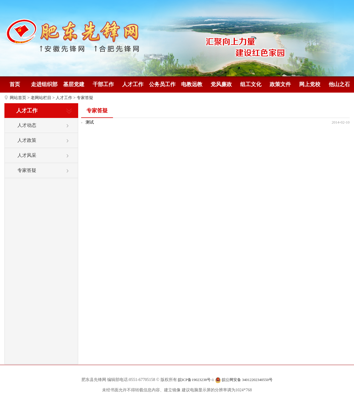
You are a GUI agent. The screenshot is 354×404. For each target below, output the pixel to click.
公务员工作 (162, 84)
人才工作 (132, 84)
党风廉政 (221, 84)
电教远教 (191, 84)
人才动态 (26, 125)
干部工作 (103, 84)
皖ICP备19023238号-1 (196, 379)
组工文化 (250, 84)
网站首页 (18, 98)
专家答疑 (85, 98)
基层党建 (73, 84)
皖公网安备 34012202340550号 (244, 380)
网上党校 (309, 84)
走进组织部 (44, 84)
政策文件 (280, 84)
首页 (14, 84)
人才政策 (26, 140)
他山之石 (339, 84)
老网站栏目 (41, 98)
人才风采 (26, 155)
